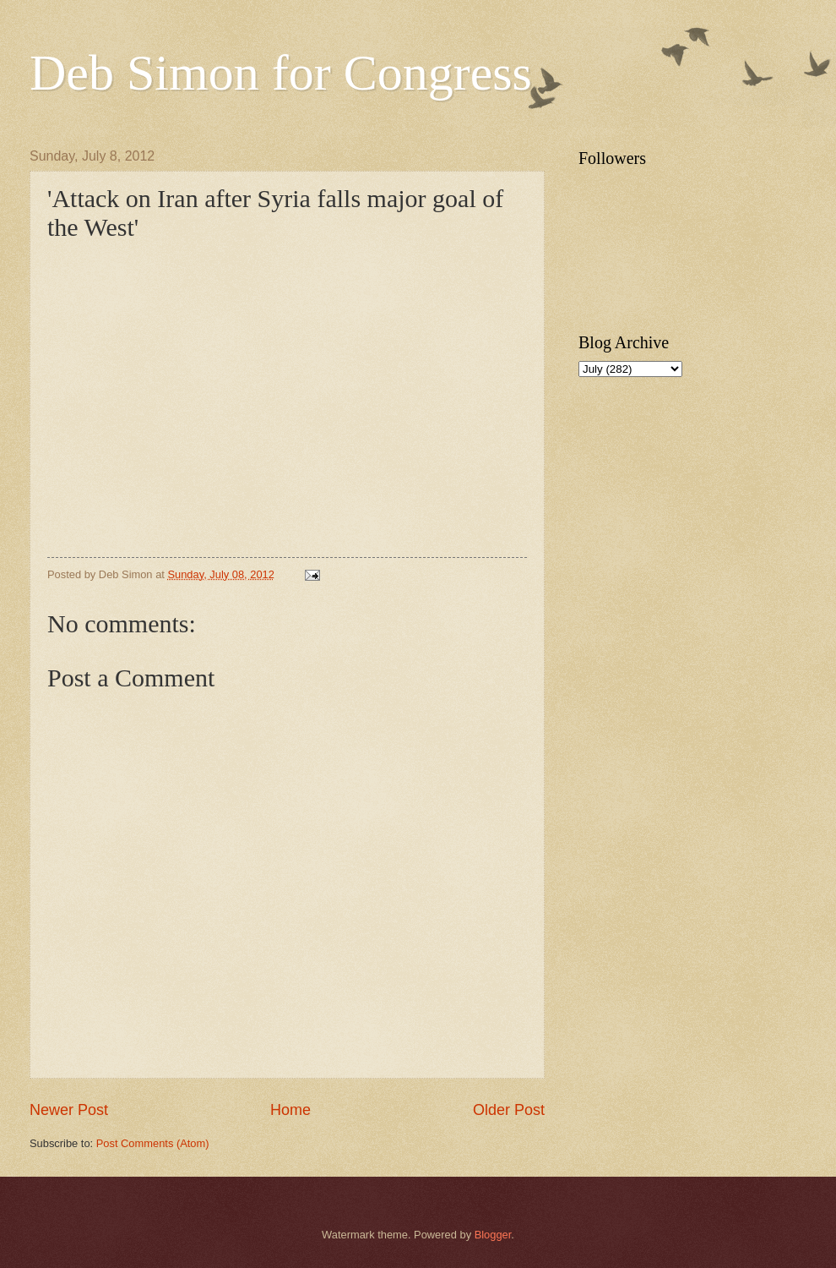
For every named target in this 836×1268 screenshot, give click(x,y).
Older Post (509, 1109)
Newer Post (69, 1109)
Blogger (493, 1234)
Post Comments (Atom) (152, 1143)
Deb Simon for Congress (281, 73)
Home (290, 1109)
